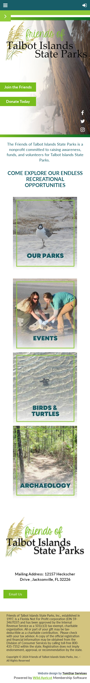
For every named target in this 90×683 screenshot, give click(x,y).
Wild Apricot (42, 677)
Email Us (15, 594)
